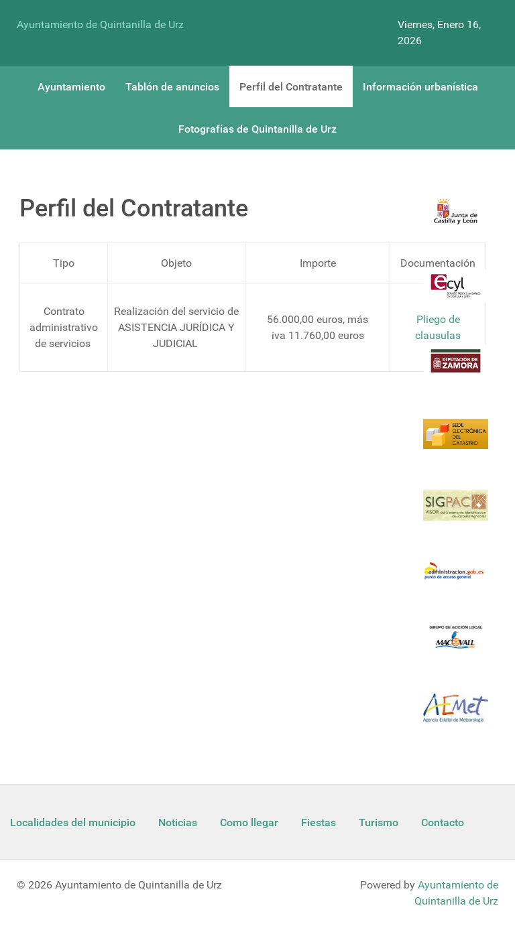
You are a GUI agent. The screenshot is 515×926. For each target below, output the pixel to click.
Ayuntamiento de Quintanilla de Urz (100, 24)
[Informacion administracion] (455, 579)
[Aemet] (455, 716)
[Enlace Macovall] (455, 645)
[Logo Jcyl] (455, 219)
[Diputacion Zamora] (455, 369)
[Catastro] (455, 442)
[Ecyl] (455, 294)
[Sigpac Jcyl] (455, 513)
